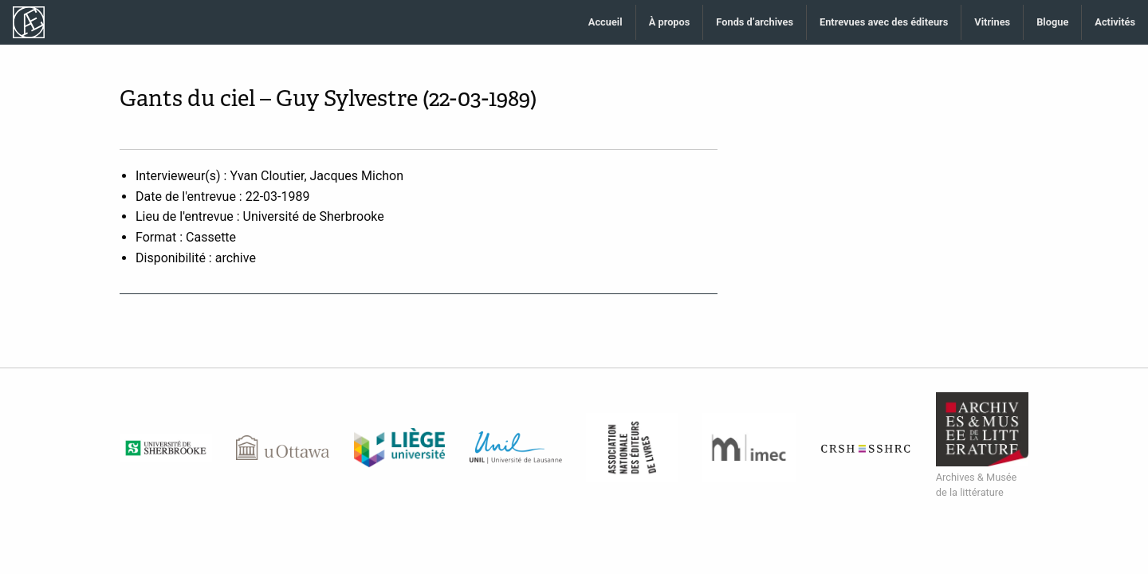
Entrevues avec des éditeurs (884, 22)
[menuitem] (606, 23)
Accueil (605, 22)
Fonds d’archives (754, 22)
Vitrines (992, 22)
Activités (1115, 22)
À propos (669, 22)
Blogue (1052, 22)
